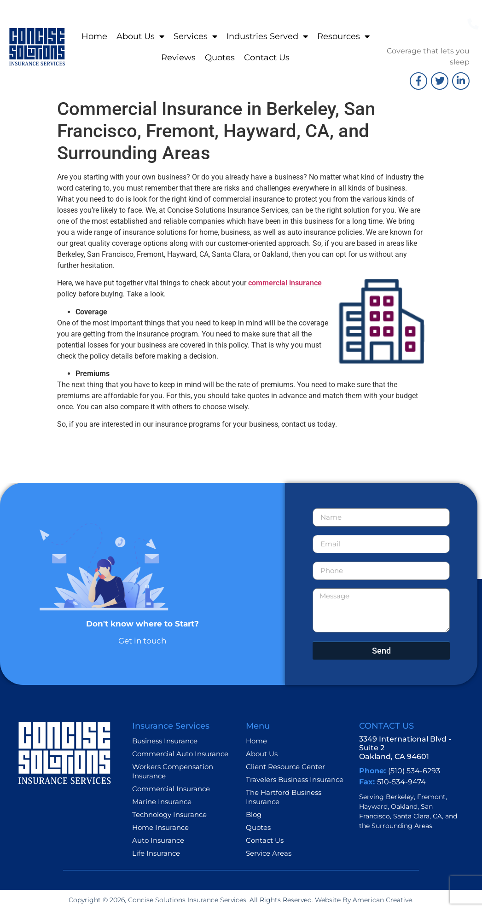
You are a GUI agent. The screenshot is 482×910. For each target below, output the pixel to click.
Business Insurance (164, 740)
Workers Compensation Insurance (172, 771)
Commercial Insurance (171, 788)
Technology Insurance (169, 814)
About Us (140, 36)
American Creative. (382, 900)
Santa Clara (411, 816)
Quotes (220, 57)
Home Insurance (160, 827)
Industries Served (267, 36)
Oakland (404, 806)
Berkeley (400, 797)
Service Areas (268, 853)
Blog (253, 814)
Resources (343, 36)
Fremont (431, 797)
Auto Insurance (158, 840)
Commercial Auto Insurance (180, 753)
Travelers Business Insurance (294, 779)
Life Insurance (156, 853)
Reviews (178, 57)
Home (94, 36)
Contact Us (267, 57)
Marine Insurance (162, 801)
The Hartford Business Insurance (283, 797)
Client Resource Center (285, 766)
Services (195, 36)
